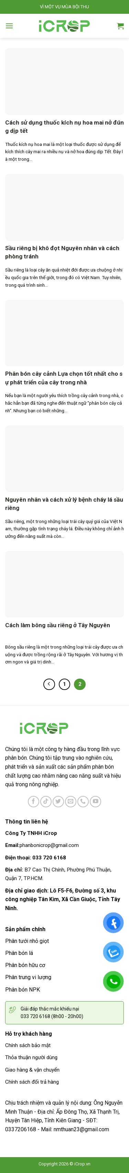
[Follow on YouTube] (95, 801)
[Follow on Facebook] (33, 801)
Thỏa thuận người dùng (31, 1057)
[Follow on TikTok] (46, 801)
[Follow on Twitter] (58, 801)
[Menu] (9, 25)
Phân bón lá (19, 953)
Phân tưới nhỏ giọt (27, 941)
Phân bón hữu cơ (25, 965)
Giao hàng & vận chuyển (32, 1070)
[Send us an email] (70, 801)
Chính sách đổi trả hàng (32, 1082)
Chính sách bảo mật (28, 1045)
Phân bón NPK (22, 989)
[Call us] (83, 801)
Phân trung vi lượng (28, 977)
